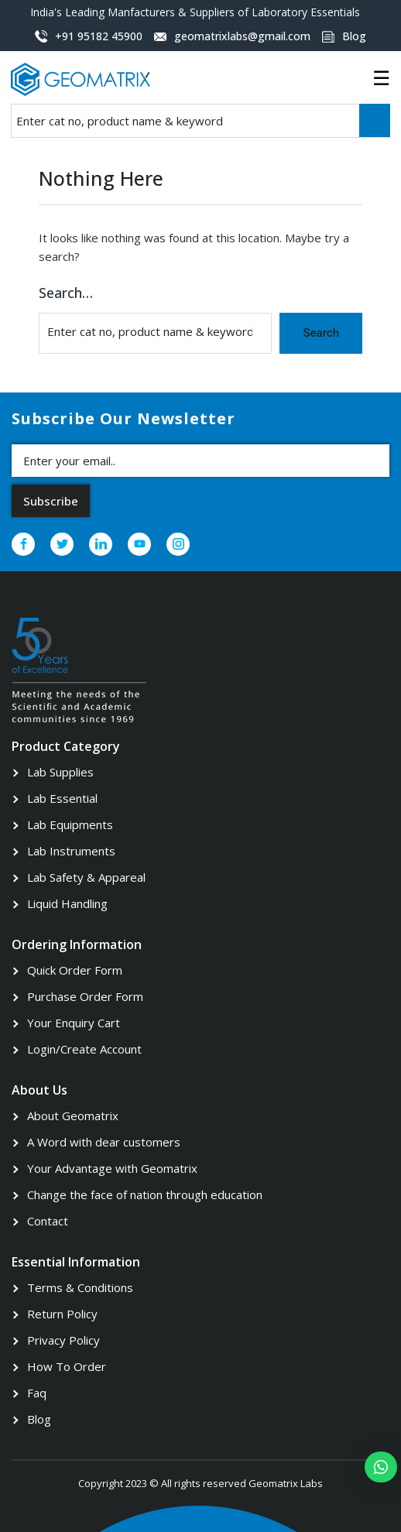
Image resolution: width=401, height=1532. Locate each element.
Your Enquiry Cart (73, 1022)
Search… (66, 292)
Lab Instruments (71, 851)
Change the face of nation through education (144, 1194)
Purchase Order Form (85, 996)
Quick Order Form (74, 970)
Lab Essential (62, 798)
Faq (36, 1392)
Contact (47, 1221)
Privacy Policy (63, 1340)
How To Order (66, 1366)
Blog (39, 1419)
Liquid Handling (67, 903)
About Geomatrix (72, 1115)
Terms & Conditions (80, 1287)
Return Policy (62, 1313)
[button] (381, 1466)
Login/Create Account (84, 1049)
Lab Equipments (70, 824)
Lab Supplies (60, 772)
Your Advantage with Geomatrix (112, 1168)
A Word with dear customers (103, 1142)
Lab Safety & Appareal (86, 877)
